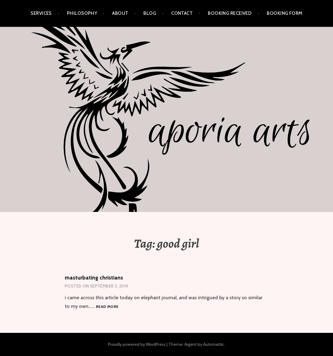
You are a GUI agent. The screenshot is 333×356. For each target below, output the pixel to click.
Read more (107, 306)
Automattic (213, 344)
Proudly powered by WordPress (137, 344)
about (120, 13)
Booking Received (230, 13)
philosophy (82, 13)
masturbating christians (94, 277)
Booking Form (284, 13)
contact (182, 13)
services (41, 13)
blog (149, 13)
